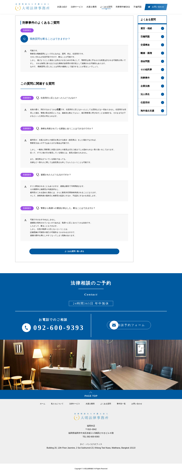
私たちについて (57, 404)
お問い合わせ (136, 404)
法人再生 (152, 93)
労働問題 (152, 35)
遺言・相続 (152, 27)
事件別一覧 (121, 404)
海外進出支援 (152, 109)
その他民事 (152, 68)
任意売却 (152, 101)
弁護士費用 (91, 7)
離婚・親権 (152, 52)
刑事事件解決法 (123, 7)
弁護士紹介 (62, 7)
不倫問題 (137, 7)
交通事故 (152, 43)
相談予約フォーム (125, 325)
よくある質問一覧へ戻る (74, 251)
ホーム (42, 404)
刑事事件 (152, 76)
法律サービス (77, 7)
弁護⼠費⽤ (90, 404)
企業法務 (152, 85)
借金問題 (152, 60)
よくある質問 (106, 7)
